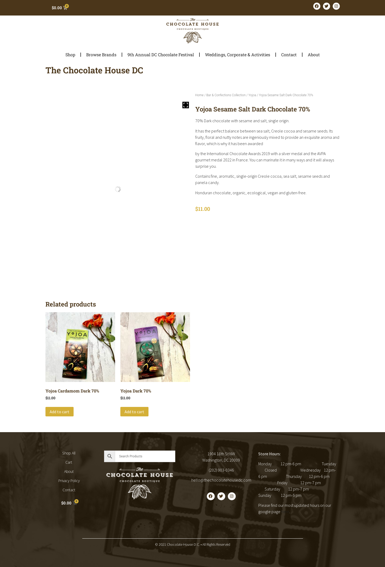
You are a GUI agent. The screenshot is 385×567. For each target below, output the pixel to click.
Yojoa (252, 95)
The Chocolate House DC (94, 70)
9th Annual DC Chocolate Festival (160, 54)
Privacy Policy (69, 480)
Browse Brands (101, 54)
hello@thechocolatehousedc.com (221, 480)
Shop (70, 54)
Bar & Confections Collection (225, 95)
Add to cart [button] (59, 411)
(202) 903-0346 (221, 470)
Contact (289, 54)
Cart (68, 462)
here (285, 511)
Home (199, 95)
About (314, 54)
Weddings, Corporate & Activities (237, 54)
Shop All (68, 453)
